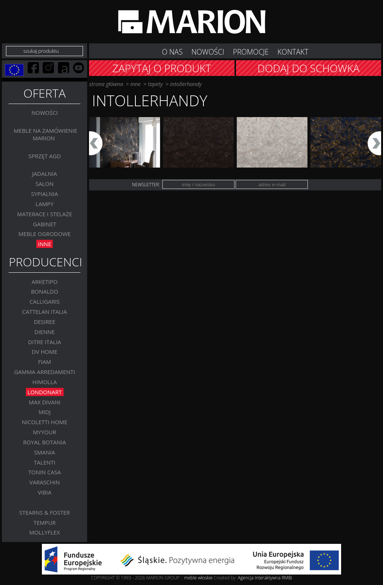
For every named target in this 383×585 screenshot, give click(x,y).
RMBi (287, 578)
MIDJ (45, 412)
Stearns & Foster (44, 512)
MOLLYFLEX (44, 532)
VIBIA (45, 492)
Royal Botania (44, 442)
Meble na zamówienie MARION (45, 134)
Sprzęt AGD (44, 156)
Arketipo (44, 281)
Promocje (251, 52)
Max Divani (45, 402)
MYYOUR (44, 432)
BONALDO (44, 291)
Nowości (44, 113)
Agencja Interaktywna (259, 578)
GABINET (44, 224)
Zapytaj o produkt (162, 68)
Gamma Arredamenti (44, 372)
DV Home (44, 352)
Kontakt (293, 52)
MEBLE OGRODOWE (44, 234)
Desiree (44, 321)
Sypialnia (44, 193)
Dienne (44, 332)
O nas (172, 52)
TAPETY (155, 84)
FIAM (44, 361)
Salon (45, 183)
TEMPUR (45, 522)
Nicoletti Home (44, 422)
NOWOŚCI (208, 52)
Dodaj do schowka (308, 68)
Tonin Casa (44, 472)
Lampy (44, 204)
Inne (44, 244)
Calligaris (45, 301)
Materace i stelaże (44, 214)
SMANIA (44, 452)
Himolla (44, 382)
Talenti (44, 462)
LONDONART (44, 392)
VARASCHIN (44, 482)
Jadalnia (44, 174)
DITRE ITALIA (44, 342)
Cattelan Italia (44, 311)
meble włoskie (199, 578)
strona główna (106, 84)
